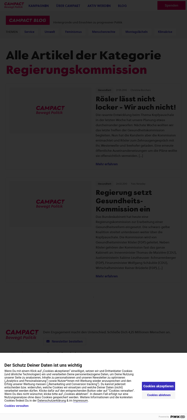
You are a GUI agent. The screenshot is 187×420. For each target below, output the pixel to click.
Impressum (80, 400)
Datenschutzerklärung (51, 400)
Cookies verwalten (16, 405)
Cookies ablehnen (159, 395)
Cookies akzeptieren (158, 386)
